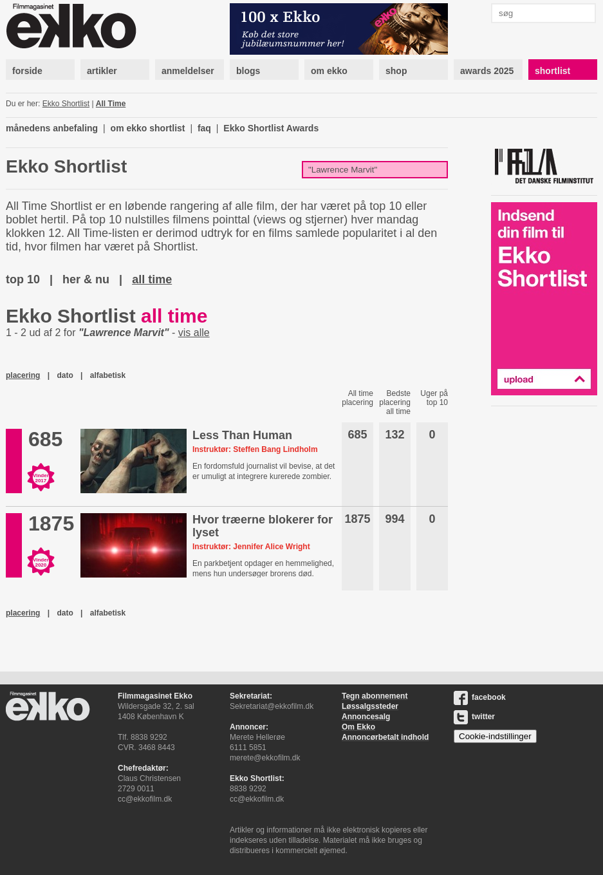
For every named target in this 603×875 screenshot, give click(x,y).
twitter (474, 716)
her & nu (85, 279)
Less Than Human (242, 435)
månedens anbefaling (52, 128)
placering (23, 375)
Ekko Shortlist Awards (271, 128)
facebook (480, 697)
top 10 (23, 279)
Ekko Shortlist (65, 103)
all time (152, 279)
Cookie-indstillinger (495, 736)
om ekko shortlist (148, 128)
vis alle (194, 332)
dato (65, 375)
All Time (110, 103)
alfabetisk (107, 375)
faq (204, 128)
